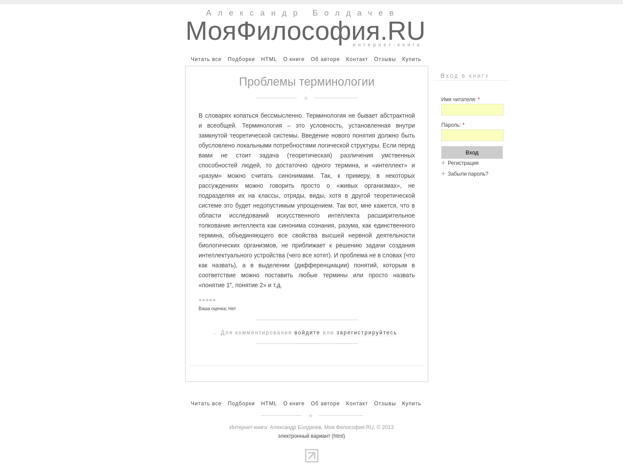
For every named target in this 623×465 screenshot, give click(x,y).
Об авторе (325, 59)
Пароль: (453, 125)
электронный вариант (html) (311, 436)
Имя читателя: (460, 99)
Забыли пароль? (468, 174)
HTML (269, 59)
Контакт (357, 59)
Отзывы (385, 59)
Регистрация (463, 163)
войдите (308, 333)
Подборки (241, 59)
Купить (411, 59)
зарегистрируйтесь (367, 333)
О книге (294, 59)
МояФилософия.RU (306, 30)
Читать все (206, 59)
